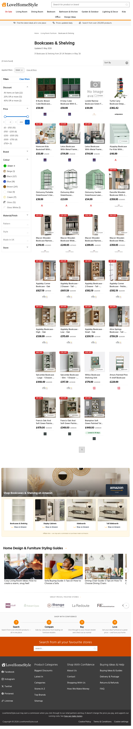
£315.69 (65, 336)
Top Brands (40, 695)
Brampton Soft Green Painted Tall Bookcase (93, 422)
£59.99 (39, 108)
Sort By (116, 62)
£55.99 (39, 153)
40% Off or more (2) (12, 100)
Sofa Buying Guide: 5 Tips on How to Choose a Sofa (63, 582)
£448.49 (40, 382)
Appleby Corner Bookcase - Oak (43, 285)
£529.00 (49, 428)
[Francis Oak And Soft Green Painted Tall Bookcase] (45, 407)
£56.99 (46, 154)
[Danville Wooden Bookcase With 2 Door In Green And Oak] (118, 178)
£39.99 (39, 199)
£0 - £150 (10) (10, 127)
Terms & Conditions (103, 721)
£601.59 (65, 290)
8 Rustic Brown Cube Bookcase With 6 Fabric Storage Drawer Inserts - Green (43, 102)
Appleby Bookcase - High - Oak (45, 331)
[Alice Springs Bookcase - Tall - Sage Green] (118, 315)
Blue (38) (9, 181)
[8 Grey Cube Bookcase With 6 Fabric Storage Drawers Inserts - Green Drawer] (69, 87)
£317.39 (64, 382)
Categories (39, 683)
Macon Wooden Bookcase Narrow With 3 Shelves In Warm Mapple (44, 239)
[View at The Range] (45, 113)
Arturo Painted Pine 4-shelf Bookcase (119, 376)
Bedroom (51, 12)
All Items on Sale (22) (13, 92)
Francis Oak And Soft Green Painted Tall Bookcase (44, 422)
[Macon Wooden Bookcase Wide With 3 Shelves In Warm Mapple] (69, 224)
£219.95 (40, 245)
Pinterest (8, 693)
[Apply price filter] (27, 122)
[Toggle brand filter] (15, 151)
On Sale (8, 12)
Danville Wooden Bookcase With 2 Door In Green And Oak (118, 194)
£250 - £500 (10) (11, 135)
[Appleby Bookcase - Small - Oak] (94, 315)
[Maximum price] (20, 122)
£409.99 (73, 337)
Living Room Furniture (49, 33)
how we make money (73, 716)
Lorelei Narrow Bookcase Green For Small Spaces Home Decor (94, 102)
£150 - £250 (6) (10, 131)
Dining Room (37, 12)
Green (9, 166)
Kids (124, 12)
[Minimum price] (8, 122)
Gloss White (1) (12, 207)
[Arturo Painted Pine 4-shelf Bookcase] (118, 361)
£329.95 (48, 245)
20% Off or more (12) (13, 96)
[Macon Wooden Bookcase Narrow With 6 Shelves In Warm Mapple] (94, 224)
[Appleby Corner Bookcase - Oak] (45, 270)
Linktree (7, 701)
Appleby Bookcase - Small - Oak (94, 331)
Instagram (8, 679)
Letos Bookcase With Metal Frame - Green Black (94, 148)
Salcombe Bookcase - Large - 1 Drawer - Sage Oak (45, 376)
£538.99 (40, 336)
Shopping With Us (76, 683)
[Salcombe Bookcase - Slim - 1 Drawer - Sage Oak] (69, 361)
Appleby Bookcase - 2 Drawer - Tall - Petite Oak (94, 285)
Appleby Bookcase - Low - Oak (70, 331)
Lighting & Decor (110, 12)
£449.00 (89, 427)
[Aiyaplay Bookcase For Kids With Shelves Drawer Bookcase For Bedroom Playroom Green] (118, 133)
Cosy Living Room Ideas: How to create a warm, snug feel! (20, 582)
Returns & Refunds (109, 683)
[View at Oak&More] (45, 433)
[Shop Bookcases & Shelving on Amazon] (65, 482)
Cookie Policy (85, 721)
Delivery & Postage (109, 677)
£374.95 (73, 245)
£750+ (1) (8, 143)
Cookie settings (121, 721)
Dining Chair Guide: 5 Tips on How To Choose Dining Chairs (103, 582)
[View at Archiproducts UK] (119, 113)
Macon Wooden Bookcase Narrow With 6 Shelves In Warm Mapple (93, 239)
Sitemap (38, 701)
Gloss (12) (10, 202)
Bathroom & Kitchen (68, 12)
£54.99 (88, 199)
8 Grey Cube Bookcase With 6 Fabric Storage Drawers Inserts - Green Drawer (68, 102)
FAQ (102, 689)
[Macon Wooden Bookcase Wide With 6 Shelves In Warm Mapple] (118, 224)
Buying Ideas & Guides (111, 671)
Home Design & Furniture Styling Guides (35, 548)
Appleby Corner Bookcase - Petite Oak (118, 285)
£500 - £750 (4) (10, 139)
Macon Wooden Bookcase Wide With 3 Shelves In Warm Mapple (68, 239)
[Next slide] (125, 570)
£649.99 (49, 382)
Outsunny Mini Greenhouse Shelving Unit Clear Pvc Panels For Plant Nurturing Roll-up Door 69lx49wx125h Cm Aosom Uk (69, 194)
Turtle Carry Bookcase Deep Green (117, 102)
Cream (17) (10, 197)
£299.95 (89, 245)
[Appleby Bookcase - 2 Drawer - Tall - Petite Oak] (94, 270)
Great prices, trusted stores (65, 597)
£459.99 (72, 382)
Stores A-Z (39, 689)
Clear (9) (9, 192)
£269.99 (122, 337)
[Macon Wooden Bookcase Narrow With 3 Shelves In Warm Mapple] (45, 224)
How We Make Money (78, 689)
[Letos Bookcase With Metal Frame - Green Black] (94, 133)
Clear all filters (31, 70)
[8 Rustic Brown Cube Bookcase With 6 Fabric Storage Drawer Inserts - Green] (45, 87)
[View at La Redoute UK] (94, 387)
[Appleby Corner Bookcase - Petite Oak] (118, 270)
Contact (71, 677)
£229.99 (114, 382)
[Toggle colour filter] (15, 159)
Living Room (21, 12)
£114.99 (64, 153)
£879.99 (48, 291)
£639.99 (73, 291)
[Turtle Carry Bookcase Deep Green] (118, 87)
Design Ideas (70, 17)
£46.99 (113, 153)
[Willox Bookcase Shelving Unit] (94, 361)
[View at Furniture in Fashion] (119, 205)
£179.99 (89, 382)
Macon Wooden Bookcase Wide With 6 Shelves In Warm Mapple (117, 239)
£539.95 (122, 200)
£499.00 (98, 428)
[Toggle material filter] (15, 215)
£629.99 (97, 291)
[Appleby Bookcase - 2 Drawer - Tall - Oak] (69, 270)
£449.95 (98, 245)
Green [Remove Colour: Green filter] (19, 70)
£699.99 (48, 337)
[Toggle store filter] (15, 247)
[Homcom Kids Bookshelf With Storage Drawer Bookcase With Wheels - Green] (45, 133)
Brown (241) (11, 187)
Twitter (7, 686)
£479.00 (40, 427)
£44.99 (89, 108)
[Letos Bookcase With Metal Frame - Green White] (69, 133)
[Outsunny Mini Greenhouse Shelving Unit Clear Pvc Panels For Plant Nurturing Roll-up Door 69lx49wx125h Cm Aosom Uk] (69, 178)
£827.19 (40, 290)
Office (57, 17)
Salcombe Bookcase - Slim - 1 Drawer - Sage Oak (70, 376)
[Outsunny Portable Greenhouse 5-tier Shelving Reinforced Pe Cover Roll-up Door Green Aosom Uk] (45, 178)
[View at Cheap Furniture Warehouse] (94, 113)
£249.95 (65, 245)
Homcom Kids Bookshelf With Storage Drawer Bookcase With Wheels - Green (43, 148)
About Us (72, 671)
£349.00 (65, 427)
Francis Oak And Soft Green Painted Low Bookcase (69, 422)
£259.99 (97, 337)
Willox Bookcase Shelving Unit (92, 376)
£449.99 (97, 382)
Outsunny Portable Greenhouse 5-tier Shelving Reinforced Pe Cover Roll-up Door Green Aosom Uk (45, 194)
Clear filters (24, 79)
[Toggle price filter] (15, 108)
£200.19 (89, 336)
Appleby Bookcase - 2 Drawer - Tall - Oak (70, 285)
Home (36, 33)
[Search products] (90, 4)
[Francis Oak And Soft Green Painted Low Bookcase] (69, 407)
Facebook (8, 672)
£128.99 (72, 154)
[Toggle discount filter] (15, 87)
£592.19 (89, 290)
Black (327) (10, 176)
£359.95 (114, 199)
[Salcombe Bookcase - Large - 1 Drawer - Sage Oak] (45, 361)
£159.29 (114, 336)
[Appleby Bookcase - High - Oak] (45, 315)
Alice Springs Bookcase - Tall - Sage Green (117, 331)
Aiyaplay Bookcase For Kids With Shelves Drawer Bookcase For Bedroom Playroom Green (118, 148)
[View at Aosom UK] (119, 159)
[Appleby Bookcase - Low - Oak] (69, 315)
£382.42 (114, 108)
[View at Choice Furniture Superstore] (45, 296)
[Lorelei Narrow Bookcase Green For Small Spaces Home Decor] (94, 87)
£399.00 (73, 428)
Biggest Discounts (43, 671)
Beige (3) (9, 171)
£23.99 (64, 199)
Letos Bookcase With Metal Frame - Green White (69, 148)
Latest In (38, 677)
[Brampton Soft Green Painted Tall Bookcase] (94, 407)
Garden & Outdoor (90, 12)
